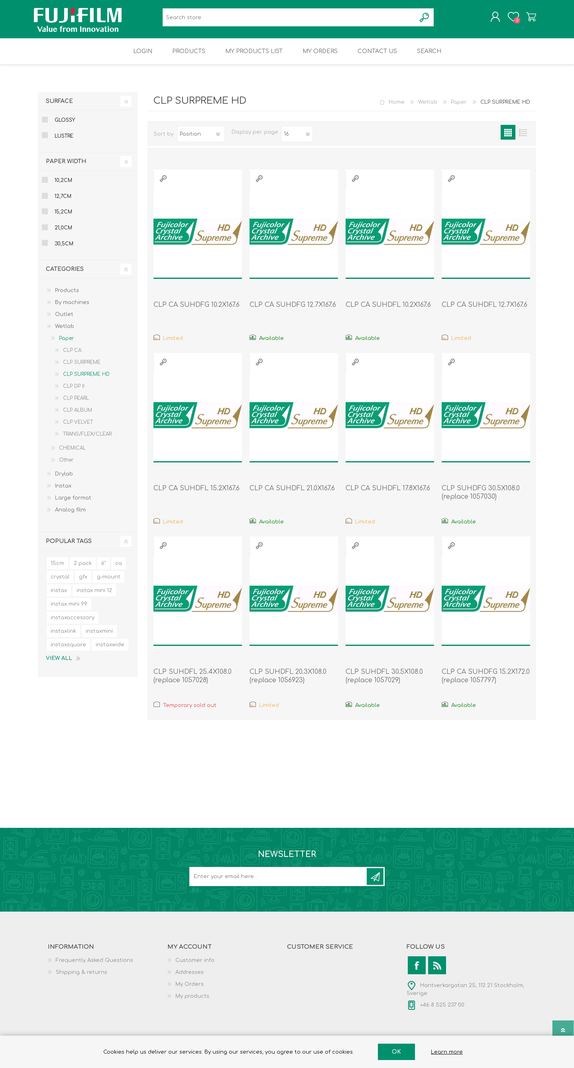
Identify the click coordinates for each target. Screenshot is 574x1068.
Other (66, 465)
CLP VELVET (78, 427)
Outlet (64, 320)
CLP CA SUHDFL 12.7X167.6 (484, 310)
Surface (59, 107)
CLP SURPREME (81, 368)
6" (103, 569)
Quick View (163, 184)
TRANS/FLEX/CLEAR (87, 439)
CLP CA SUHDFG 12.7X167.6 (293, 310)
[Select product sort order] (201, 140)
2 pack (83, 569)
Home (397, 108)
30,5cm (64, 249)
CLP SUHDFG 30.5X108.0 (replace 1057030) (481, 498)
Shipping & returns (81, 978)
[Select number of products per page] (297, 140)
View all (59, 664)
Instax (63, 491)
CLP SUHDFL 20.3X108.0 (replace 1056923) (288, 681)
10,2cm (63, 186)
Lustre (64, 141)
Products (67, 296)
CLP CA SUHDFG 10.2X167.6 (196, 310)
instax (59, 596)
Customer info (194, 966)
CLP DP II (74, 392)
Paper (66, 344)
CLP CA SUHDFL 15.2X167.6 (196, 493)
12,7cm (63, 202)
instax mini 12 (94, 596)
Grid (508, 137)
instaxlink (63, 637)
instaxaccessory (72, 623)
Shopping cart (527, 19)
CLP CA (72, 356)
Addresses (189, 978)
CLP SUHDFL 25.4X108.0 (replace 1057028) (192, 681)
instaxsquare (68, 650)
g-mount (108, 582)
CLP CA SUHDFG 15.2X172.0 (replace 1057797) (486, 681)
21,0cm (63, 233)
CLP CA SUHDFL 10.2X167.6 (388, 310)
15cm (57, 569)
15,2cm (63, 217)
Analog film (70, 515)
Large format (73, 503)
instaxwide (110, 650)
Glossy (65, 125)
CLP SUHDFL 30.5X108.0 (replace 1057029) (384, 681)
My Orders (189, 990)
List (522, 137)
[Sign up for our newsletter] (279, 882)
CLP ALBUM (77, 416)
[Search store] (289, 20)
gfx (83, 582)
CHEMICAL (72, 453)
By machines (72, 308)
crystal (60, 582)
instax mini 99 (69, 609)
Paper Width (66, 167)
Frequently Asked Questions (94, 966)
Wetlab (64, 332)
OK (396, 1052)
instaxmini (99, 637)
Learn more (447, 1052)
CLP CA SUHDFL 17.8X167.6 (388, 493)
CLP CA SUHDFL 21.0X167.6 (292, 493)
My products (192, 1002)
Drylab (64, 479)
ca (118, 569)
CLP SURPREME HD (86, 380)
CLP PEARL (76, 404)
